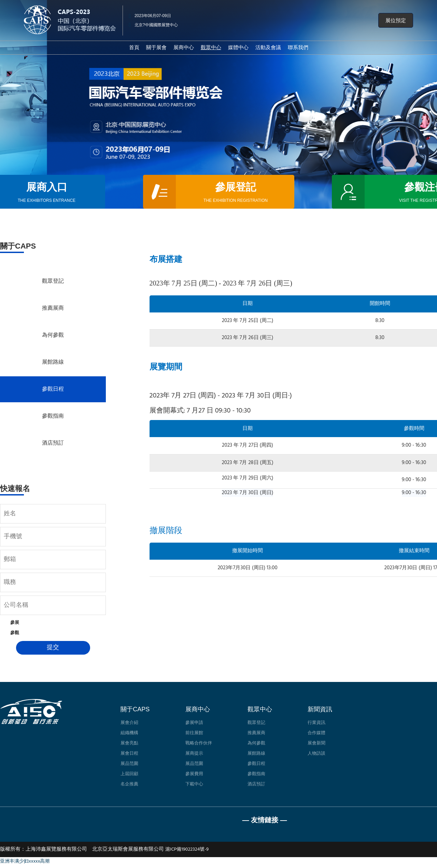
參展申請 (194, 722)
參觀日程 (53, 389)
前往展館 (194, 733)
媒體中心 (238, 47)
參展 (14, 622)
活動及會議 (268, 47)
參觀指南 (53, 416)
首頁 (134, 47)
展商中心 (183, 47)
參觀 (14, 633)
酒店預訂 (53, 443)
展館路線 (53, 362)
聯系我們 (298, 47)
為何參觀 (53, 335)
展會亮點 (129, 743)
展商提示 (194, 753)
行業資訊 (316, 722)
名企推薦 (129, 784)
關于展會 (156, 47)
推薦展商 (53, 308)
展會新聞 (316, 743)
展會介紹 (129, 722)
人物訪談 (316, 753)
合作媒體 (316, 733)
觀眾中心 (260, 709)
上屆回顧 (129, 774)
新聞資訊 (320, 709)
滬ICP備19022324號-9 (187, 849)
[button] (395, 20)
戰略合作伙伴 (198, 743)
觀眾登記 (53, 281)
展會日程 (129, 753)
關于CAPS (135, 709)
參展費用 (194, 774)
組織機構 (129, 733)
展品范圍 (129, 763)
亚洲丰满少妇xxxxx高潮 (25, 861)
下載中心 (194, 784)
